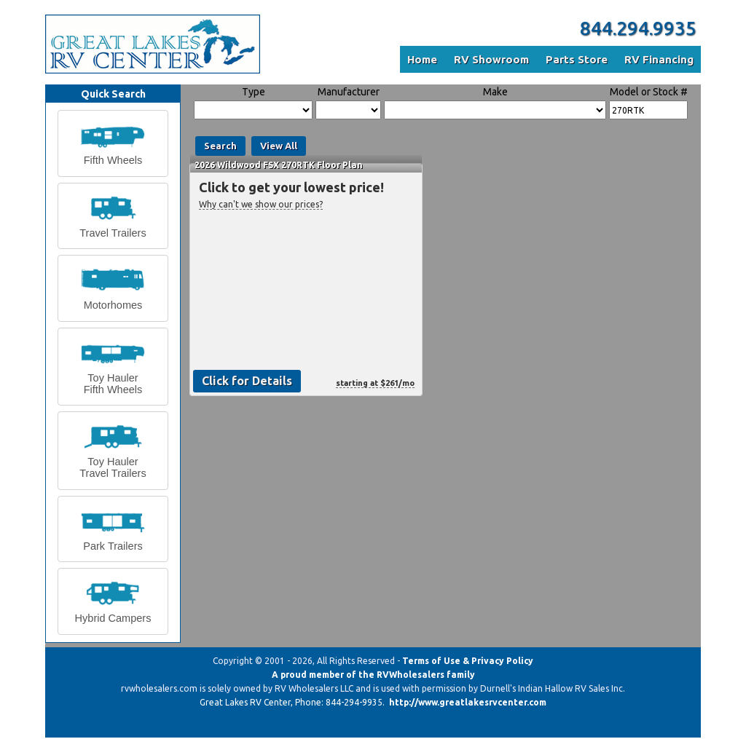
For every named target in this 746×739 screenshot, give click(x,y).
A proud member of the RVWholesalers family (373, 674)
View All (278, 146)
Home (422, 59)
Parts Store (577, 59)
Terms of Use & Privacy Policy (467, 660)
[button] (113, 143)
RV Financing (659, 59)
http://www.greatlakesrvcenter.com (467, 702)
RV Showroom (491, 59)
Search (220, 146)
